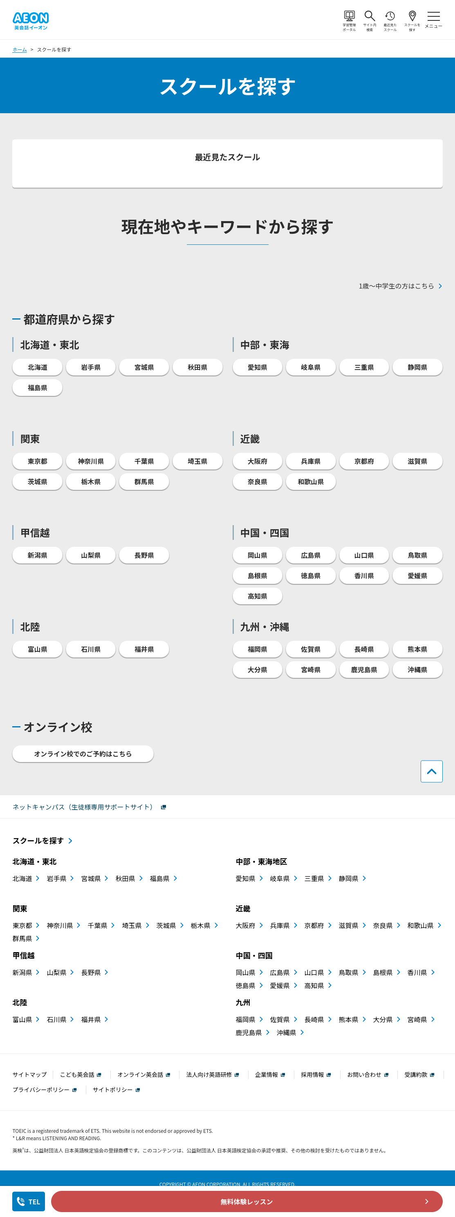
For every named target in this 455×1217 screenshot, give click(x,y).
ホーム (19, 38)
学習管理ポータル (349, 16)
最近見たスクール (390, 16)
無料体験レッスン (247, 1201)
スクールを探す (412, 16)
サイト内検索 (370, 16)
